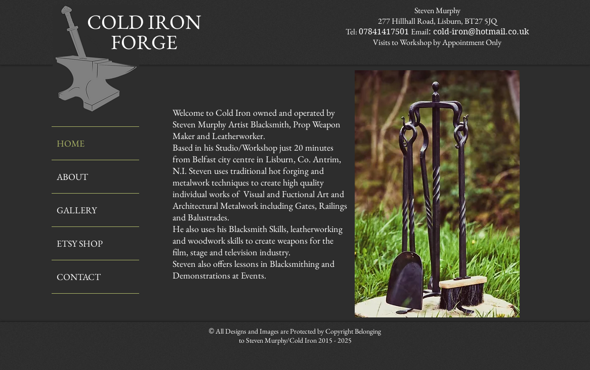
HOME (71, 143)
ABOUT (72, 176)
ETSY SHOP (80, 243)
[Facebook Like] (424, 332)
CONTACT (79, 277)
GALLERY (77, 210)
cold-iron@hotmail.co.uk (481, 31)
